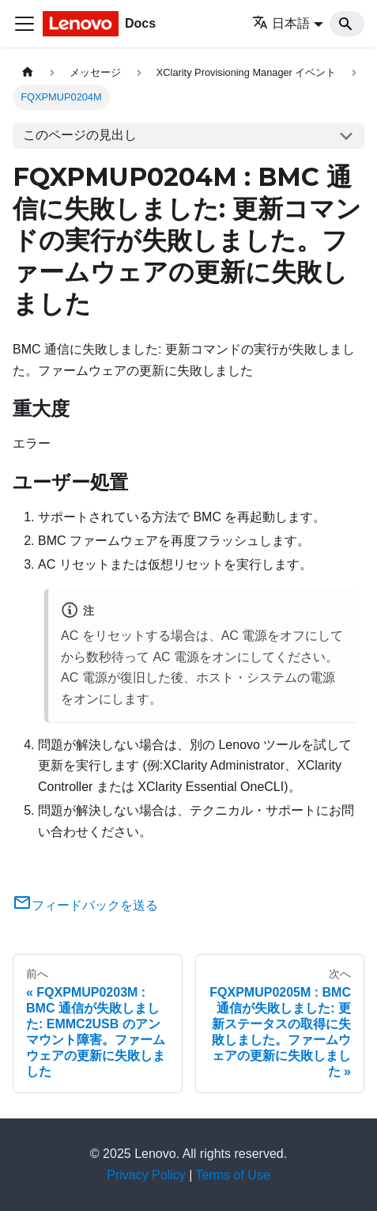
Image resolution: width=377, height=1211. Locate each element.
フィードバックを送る (85, 905)
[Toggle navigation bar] (24, 24)
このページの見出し (80, 135)
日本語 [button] (281, 23)
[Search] (347, 23)
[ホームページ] (28, 72)
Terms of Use (233, 1175)
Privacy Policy (146, 1175)
